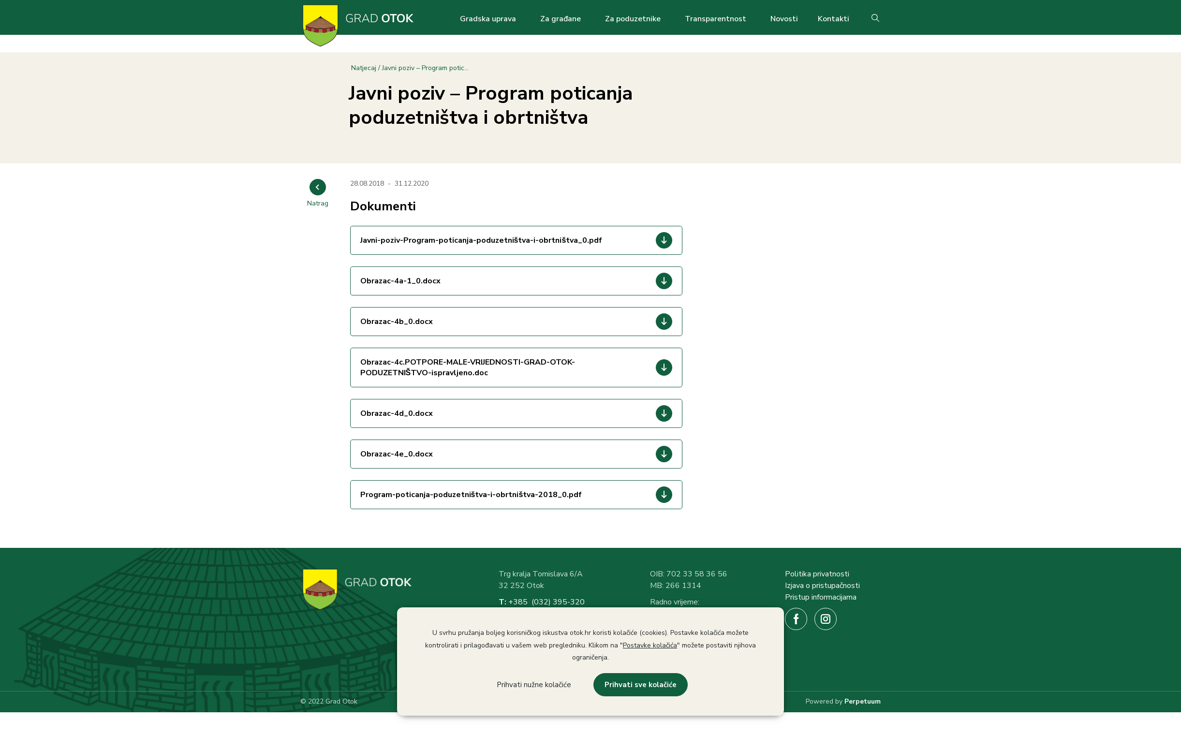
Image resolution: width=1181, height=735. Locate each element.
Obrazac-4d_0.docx (396, 413)
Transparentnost (715, 19)
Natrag (317, 203)
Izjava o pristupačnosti (822, 585)
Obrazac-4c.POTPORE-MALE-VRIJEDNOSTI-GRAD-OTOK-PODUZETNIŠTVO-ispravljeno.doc (467, 367)
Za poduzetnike (633, 19)
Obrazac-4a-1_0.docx (400, 281)
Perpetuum (862, 701)
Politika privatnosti (817, 574)
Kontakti (833, 19)
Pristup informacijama (820, 597)
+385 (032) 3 (533, 602)
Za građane (560, 19)
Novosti (784, 19)
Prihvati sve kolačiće (641, 685)
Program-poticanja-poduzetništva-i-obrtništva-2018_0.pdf (471, 494)
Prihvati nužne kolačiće (534, 685)
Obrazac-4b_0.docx (396, 321)
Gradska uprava (488, 19)
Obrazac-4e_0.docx (396, 454)
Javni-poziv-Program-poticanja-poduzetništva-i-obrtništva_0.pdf (481, 240)
